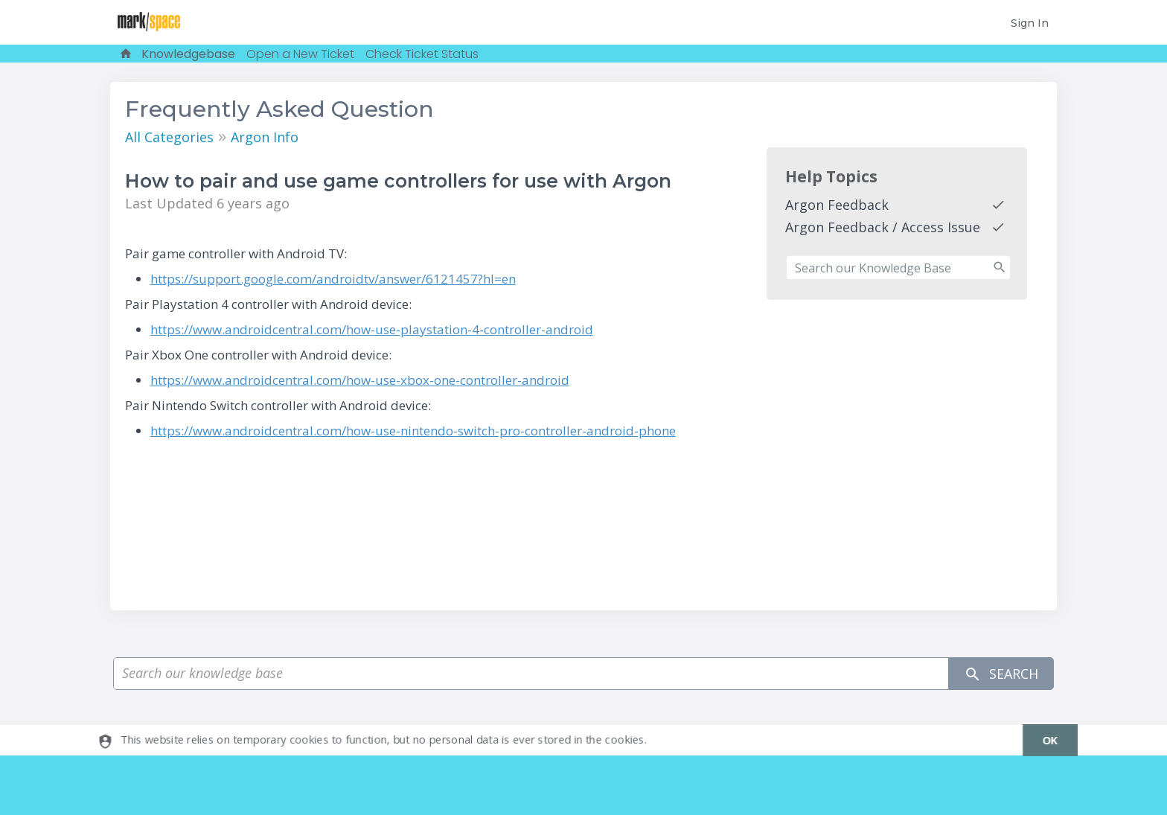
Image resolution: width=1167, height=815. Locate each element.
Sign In (1030, 23)
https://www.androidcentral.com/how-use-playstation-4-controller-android (371, 329)
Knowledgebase (188, 54)
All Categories (169, 137)
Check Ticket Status (422, 54)
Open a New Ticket (300, 54)
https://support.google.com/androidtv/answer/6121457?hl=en (333, 278)
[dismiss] (1042, 740)
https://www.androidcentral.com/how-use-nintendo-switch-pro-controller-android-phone (413, 430)
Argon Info (264, 137)
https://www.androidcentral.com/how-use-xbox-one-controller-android (359, 380)
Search (1001, 674)
